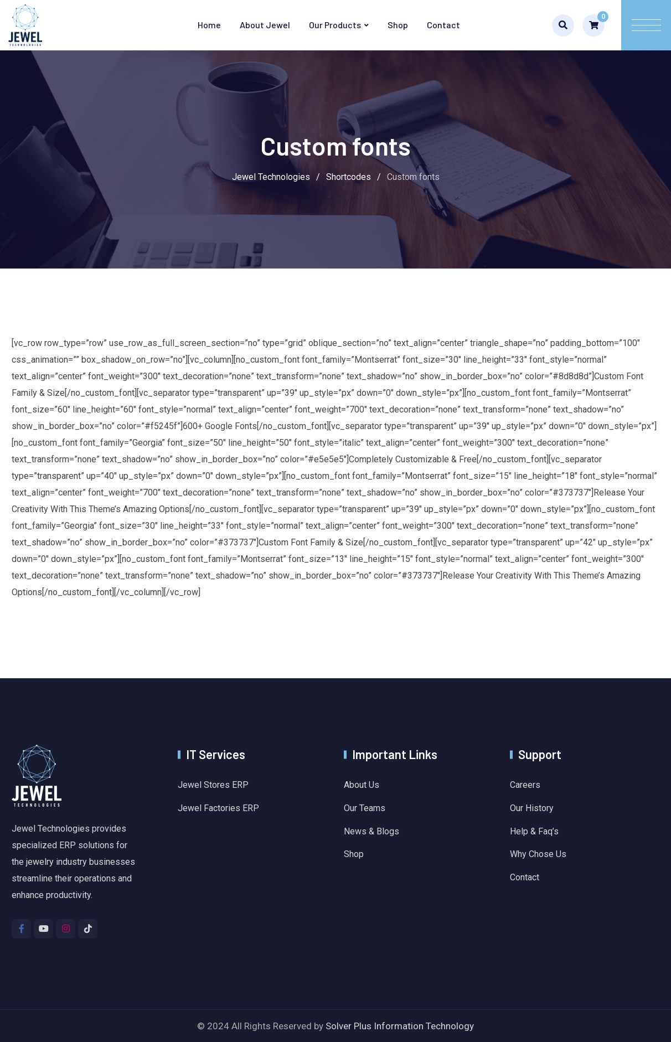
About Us (361, 785)
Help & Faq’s (534, 831)
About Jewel (265, 24)
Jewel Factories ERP (218, 808)
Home (209, 24)
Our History (532, 808)
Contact (443, 24)
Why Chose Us (538, 854)
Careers (525, 785)
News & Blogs (371, 831)
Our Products (335, 24)
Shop (398, 24)
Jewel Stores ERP (213, 785)
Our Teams (364, 808)
